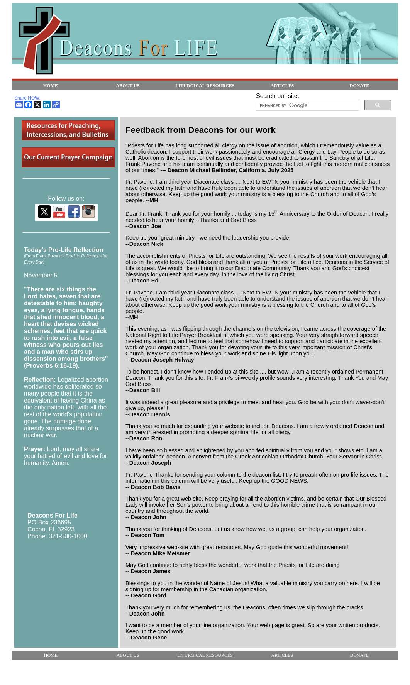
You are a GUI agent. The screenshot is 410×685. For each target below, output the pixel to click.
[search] (307, 105)
